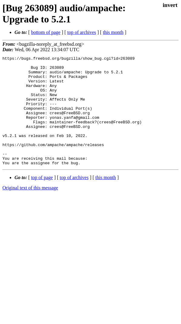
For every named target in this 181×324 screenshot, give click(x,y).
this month (113, 32)
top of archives (81, 32)
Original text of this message (30, 209)
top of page (42, 199)
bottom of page (46, 32)
